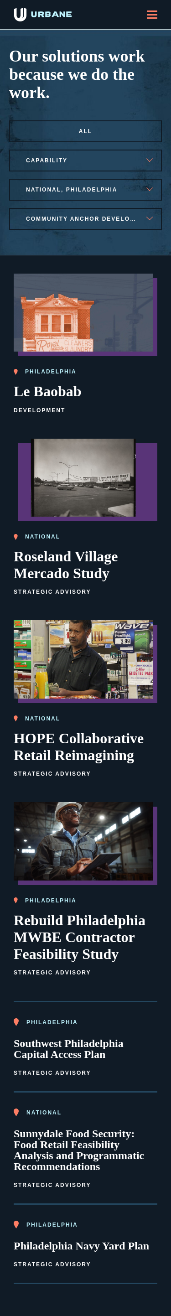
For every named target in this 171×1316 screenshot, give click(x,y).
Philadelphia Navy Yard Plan (81, 1245)
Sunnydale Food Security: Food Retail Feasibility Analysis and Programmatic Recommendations (79, 1150)
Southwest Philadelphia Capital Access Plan (69, 1049)
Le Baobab (47, 391)
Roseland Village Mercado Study (66, 564)
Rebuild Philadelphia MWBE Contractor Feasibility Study (79, 937)
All (85, 131)
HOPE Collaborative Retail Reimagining (79, 746)
